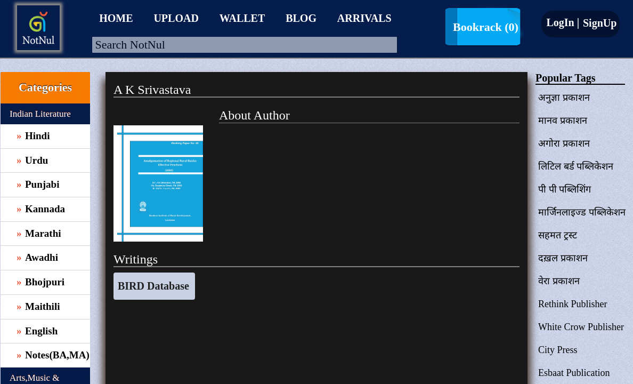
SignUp (598, 23)
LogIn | (562, 22)
